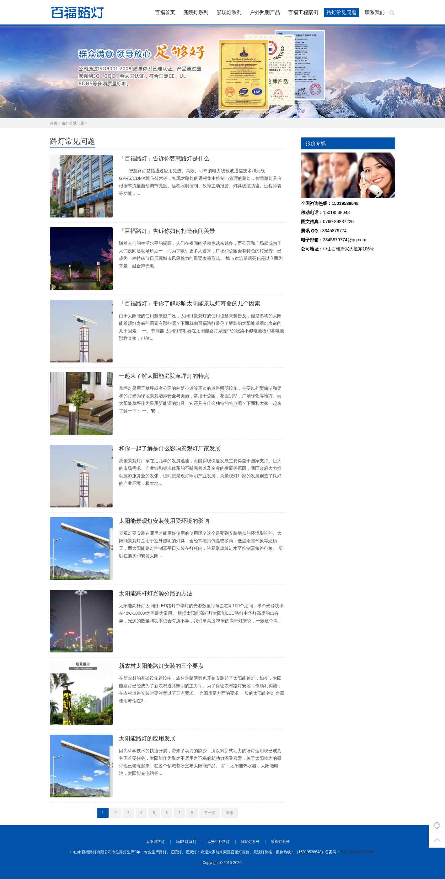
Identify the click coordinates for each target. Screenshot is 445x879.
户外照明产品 (265, 12)
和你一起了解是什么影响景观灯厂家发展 (170, 448)
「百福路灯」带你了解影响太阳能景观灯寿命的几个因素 (189, 303)
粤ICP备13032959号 (357, 852)
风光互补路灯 (218, 841)
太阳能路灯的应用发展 (147, 738)
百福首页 (165, 12)
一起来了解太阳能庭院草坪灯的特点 (164, 376)
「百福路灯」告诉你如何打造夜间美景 (167, 231)
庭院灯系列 (195, 12)
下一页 (209, 813)
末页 (229, 813)
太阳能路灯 (155, 841)
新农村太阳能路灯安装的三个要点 (161, 666)
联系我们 (375, 12)
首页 (53, 123)
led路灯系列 (186, 841)
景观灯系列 (229, 12)
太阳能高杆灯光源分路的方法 (155, 593)
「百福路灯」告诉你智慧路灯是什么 (164, 158)
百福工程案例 (303, 12)
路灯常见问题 (341, 12)
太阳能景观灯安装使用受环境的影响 (164, 521)
